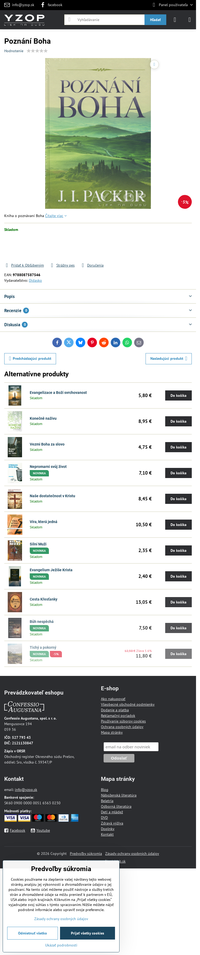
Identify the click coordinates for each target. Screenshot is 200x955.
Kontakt (107, 834)
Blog (104, 789)
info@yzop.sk (26, 789)
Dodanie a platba (115, 710)
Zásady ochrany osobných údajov (132, 853)
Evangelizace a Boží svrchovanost (58, 392)
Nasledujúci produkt (168, 358)
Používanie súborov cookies (123, 721)
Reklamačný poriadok (118, 715)
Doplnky (107, 828)
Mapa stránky (112, 732)
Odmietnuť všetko (32, 933)
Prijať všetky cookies (87, 933)
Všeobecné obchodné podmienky (128, 704)
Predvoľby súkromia (86, 853)
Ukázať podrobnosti (61, 945)
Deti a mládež (112, 812)
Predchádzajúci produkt (30, 358)
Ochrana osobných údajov (122, 726)
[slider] (37, 51)
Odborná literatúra (116, 806)
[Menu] (189, 19)
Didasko (35, 280)
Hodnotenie (13, 50)
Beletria (107, 800)
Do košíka (141, 247)
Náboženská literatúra (119, 795)
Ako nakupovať (113, 698)
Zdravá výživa (112, 823)
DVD (104, 817)
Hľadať (155, 19)
